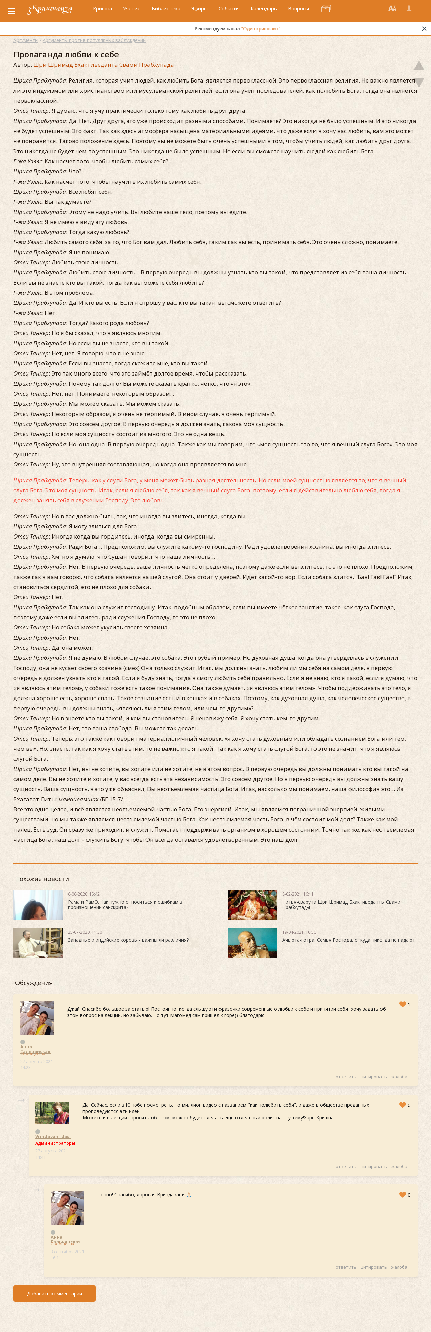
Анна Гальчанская (35, 1046)
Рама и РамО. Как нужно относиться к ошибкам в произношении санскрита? (125, 904)
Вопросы (298, 12)
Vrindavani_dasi (53, 1136)
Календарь (264, 12)
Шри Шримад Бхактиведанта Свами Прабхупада (103, 64)
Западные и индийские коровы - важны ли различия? (128, 940)
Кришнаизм (57, 12)
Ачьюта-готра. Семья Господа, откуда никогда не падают (348, 940)
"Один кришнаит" (275, 31)
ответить (346, 1077)
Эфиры (199, 12)
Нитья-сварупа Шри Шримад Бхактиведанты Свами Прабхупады (341, 904)
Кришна (102, 12)
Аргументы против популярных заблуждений (94, 40)
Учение (132, 12)
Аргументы (25, 40)
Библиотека (166, 12)
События (229, 12)
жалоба (399, 1077)
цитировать (374, 1077)
